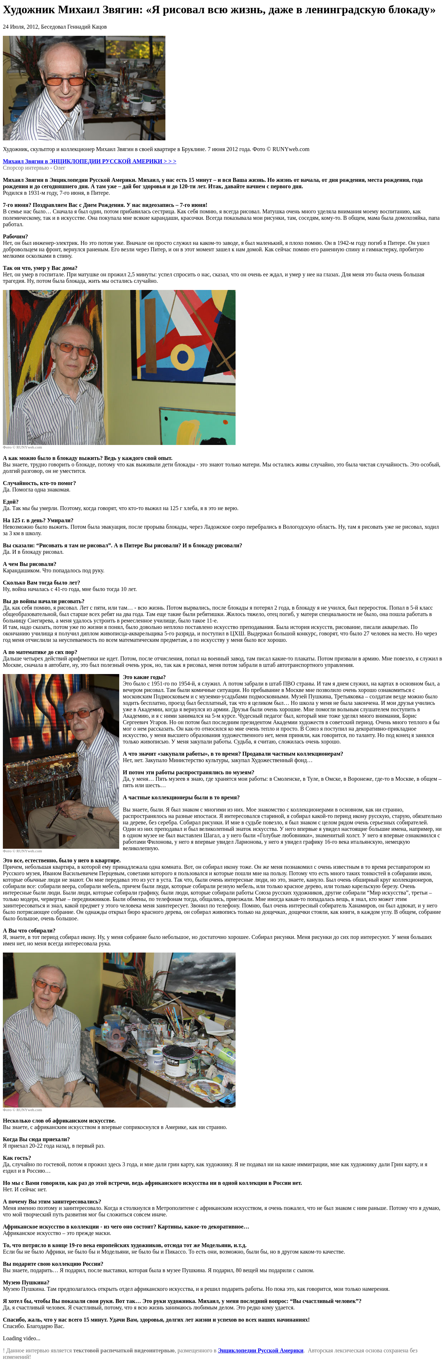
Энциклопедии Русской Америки (260, 1350)
